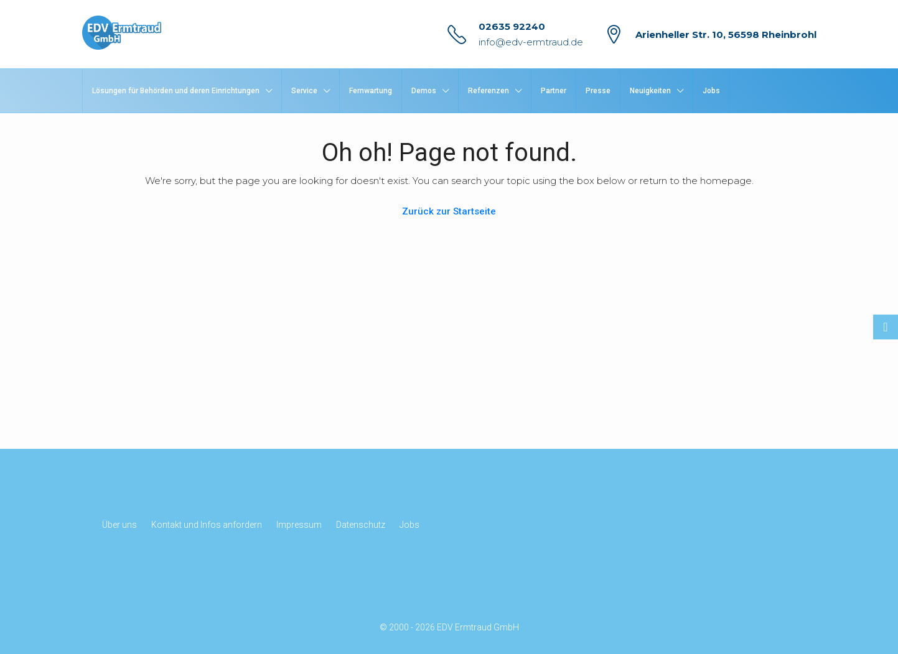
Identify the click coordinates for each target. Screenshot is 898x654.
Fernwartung (370, 90)
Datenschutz (360, 525)
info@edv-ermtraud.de (531, 42)
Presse (598, 90)
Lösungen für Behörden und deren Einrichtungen (176, 90)
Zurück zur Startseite (449, 211)
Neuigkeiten (650, 90)
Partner (553, 90)
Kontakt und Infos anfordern (206, 525)
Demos (423, 90)
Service (304, 90)
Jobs (711, 90)
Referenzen (488, 90)
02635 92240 (512, 26)
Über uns (119, 525)
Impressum (299, 525)
